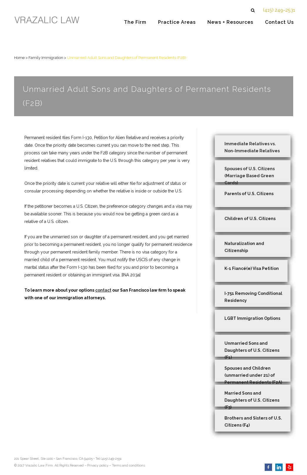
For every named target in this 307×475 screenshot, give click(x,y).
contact (103, 290)
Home (19, 57)
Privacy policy (97, 465)
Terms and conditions (128, 465)
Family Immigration (45, 57)
